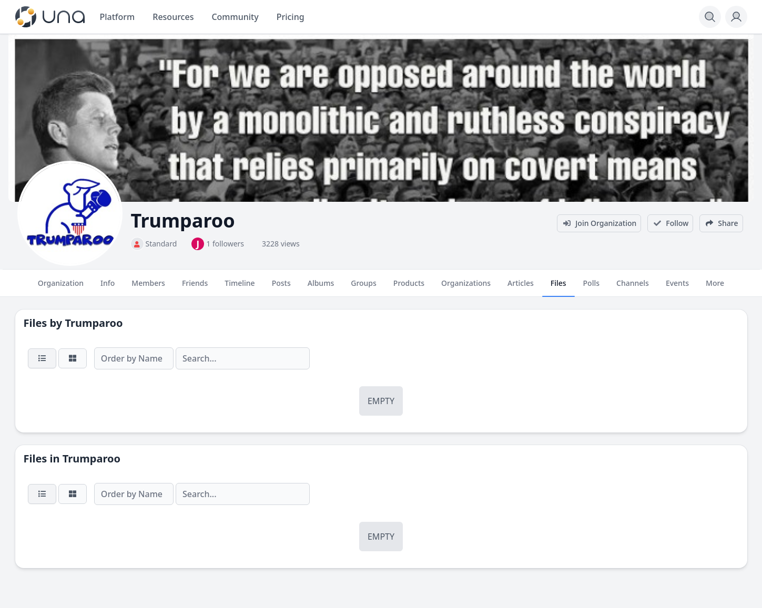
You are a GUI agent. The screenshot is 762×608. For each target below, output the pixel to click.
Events (677, 287)
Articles (520, 287)
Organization (60, 287)
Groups (363, 287)
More (715, 287)
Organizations (466, 287)
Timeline (239, 287)
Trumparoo (94, 323)
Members (148, 287)
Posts (281, 287)
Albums (320, 287)
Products (409, 287)
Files (558, 287)
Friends (195, 287)
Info (107, 287)
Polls (591, 287)
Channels (632, 287)
